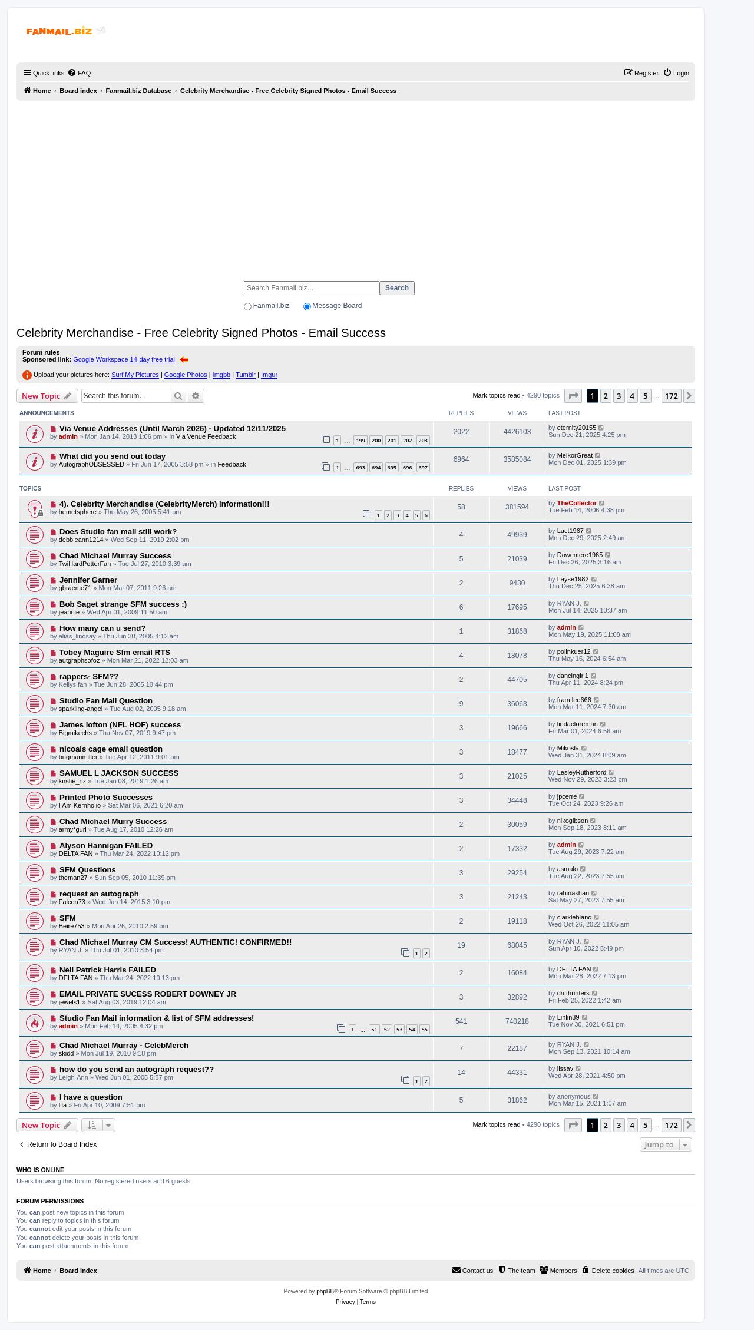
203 (423, 440)
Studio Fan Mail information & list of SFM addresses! (156, 1018)
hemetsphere (78, 511)
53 (399, 1029)
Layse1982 (573, 579)
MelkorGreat (575, 455)
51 (374, 1029)
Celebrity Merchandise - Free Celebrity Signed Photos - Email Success (201, 332)
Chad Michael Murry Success (113, 821)
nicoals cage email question (111, 749)
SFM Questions (87, 869)
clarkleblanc (574, 917)
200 (376, 440)
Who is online (40, 1169)
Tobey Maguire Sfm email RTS (114, 652)
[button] (573, 396)
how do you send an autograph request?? (136, 1069)
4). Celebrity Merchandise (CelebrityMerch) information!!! (164, 503)
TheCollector (577, 503)
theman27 (73, 877)
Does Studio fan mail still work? (118, 531)
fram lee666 (574, 699)
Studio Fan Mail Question (106, 700)
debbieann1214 (81, 539)
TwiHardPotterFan (85, 563)
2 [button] (606, 396)
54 (412, 1029)
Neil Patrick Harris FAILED (107, 969)
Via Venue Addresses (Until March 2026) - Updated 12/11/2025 (172, 428)
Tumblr (246, 374)
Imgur (269, 374)
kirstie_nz (72, 781)
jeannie (69, 612)
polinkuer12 (574, 651)
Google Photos (185, 374)
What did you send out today (112, 456)
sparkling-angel (81, 708)
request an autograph (99, 893)
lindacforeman (577, 723)
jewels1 (70, 1001)
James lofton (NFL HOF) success (120, 724)
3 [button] (619, 396)
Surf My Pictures (135, 374)
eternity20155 (577, 427)
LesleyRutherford (582, 772)
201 (392, 440)
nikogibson (572, 820)
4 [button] (632, 396)
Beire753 (72, 925)
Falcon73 (72, 901)
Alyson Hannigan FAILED (106, 845)
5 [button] (645, 396)
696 (407, 467)
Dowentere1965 (580, 554)
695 (392, 467)
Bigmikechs (75, 732)
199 (360, 440)
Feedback (231, 464)
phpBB (325, 1291)
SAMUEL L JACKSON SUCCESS (119, 773)
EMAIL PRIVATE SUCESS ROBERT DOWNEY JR (147, 994)
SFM (67, 918)
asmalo (567, 868)
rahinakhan (573, 892)
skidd (66, 1053)
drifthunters (573, 993)
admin (68, 436)
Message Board (337, 306)
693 (360, 467)
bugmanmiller (78, 756)
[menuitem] (79, 73)
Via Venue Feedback (206, 436)
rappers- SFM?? (88, 676)
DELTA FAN (76, 853)
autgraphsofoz (79, 660)
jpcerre (567, 796)
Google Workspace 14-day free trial (124, 359)
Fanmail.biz (271, 306)
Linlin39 (568, 1017)
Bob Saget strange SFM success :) (123, 604)
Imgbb (222, 374)
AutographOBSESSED (91, 464)
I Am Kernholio (80, 805)
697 (423, 467)
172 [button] (671, 396)
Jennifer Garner (88, 579)
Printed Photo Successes (106, 797)
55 (425, 1029)
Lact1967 (570, 530)
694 (376, 467)
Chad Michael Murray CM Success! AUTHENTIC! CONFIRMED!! (175, 942)
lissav (565, 1068)
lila (63, 1105)
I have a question (91, 1097)
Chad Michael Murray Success (115, 555)
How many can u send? (102, 628)
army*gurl (73, 829)
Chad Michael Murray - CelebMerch (123, 1045)
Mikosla (568, 748)
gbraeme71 (75, 587)
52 (387, 1029)
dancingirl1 (572, 675)
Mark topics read (496, 395)
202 (407, 440)
